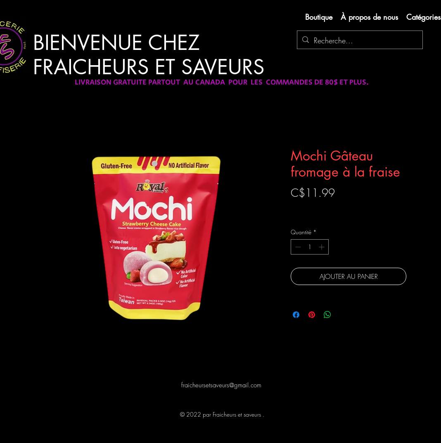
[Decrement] (297, 247)
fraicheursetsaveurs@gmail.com (221, 385)
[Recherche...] (359, 41)
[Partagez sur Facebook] (296, 315)
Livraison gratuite (310, 207)
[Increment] (322, 247)
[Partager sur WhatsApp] (327, 315)
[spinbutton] (309, 247)
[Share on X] (343, 315)
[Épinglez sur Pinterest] (312, 315)
